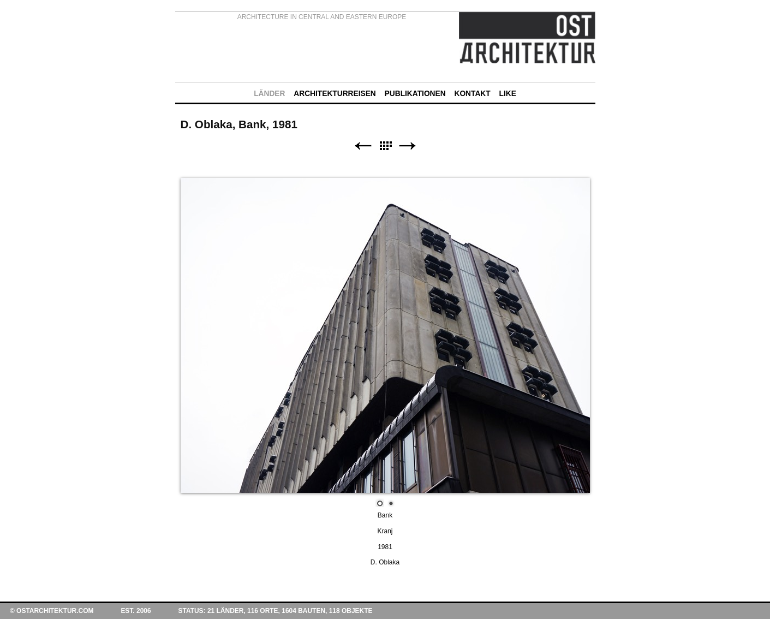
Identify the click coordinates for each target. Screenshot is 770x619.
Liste (385, 146)
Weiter (407, 146)
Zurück (363, 146)
